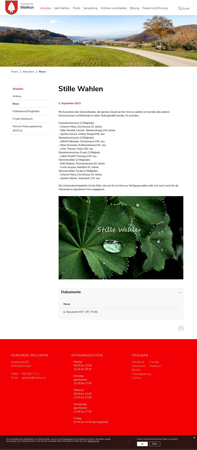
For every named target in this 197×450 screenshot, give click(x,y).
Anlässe (17, 96)
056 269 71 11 (30, 375)
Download (161, 312)
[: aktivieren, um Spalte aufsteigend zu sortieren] (161, 304)
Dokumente (71, 292)
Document (69, 312)
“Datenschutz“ (93, 441)
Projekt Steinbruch (23, 119)
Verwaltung (90, 8)
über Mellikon (62, 8)
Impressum (155, 367)
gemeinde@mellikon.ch (34, 379)
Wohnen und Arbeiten (113, 8)
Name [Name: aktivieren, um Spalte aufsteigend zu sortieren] (67, 304)
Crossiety (154, 363)
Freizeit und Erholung (155, 8)
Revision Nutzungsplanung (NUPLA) (27, 128)
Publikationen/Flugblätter (26, 111)
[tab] (121, 292)
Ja (142, 444)
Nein (154, 444)
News (24, 103)
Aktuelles (45, 8)
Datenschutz (138, 367)
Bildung (134, 8)
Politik (76, 8)
